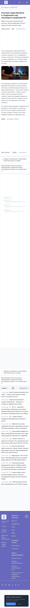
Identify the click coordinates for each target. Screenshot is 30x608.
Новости (6, 7)
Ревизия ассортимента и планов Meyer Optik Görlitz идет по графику (14, 159)
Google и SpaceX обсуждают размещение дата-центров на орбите (13, 419)
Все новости (24, 388)
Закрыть (20, 604)
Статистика (15, 548)
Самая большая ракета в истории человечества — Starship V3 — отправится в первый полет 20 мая (12, 402)
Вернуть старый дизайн (4, 544)
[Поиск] (23, 2)
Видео (13, 533)
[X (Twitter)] (16, 585)
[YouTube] (9, 585)
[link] (10, 407)
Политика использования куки (16, 567)
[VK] (2, 585)
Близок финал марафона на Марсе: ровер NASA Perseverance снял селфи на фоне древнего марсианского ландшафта (14, 433)
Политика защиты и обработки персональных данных (17, 575)
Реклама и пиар (16, 558)
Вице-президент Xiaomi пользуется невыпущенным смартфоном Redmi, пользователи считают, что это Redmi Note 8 (15, 168)
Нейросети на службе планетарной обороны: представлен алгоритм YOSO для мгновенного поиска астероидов (14, 426)
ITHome (16, 119)
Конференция (15, 524)
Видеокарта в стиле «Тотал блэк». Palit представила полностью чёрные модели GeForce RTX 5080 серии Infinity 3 (14, 458)
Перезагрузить (11, 604)
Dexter (3, 119)
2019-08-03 (13, 7)
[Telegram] (12, 585)
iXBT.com (14, 521)
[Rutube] (19, 585)
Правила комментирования (17, 562)
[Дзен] (6, 585)
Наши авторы (15, 545)
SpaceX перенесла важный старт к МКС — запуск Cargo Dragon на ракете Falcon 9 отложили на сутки (14, 394)
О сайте (4, 526)
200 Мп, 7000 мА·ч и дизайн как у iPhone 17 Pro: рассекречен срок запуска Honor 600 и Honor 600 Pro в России (14, 441)
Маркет (14, 536)
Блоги (13, 527)
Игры (13, 530)
